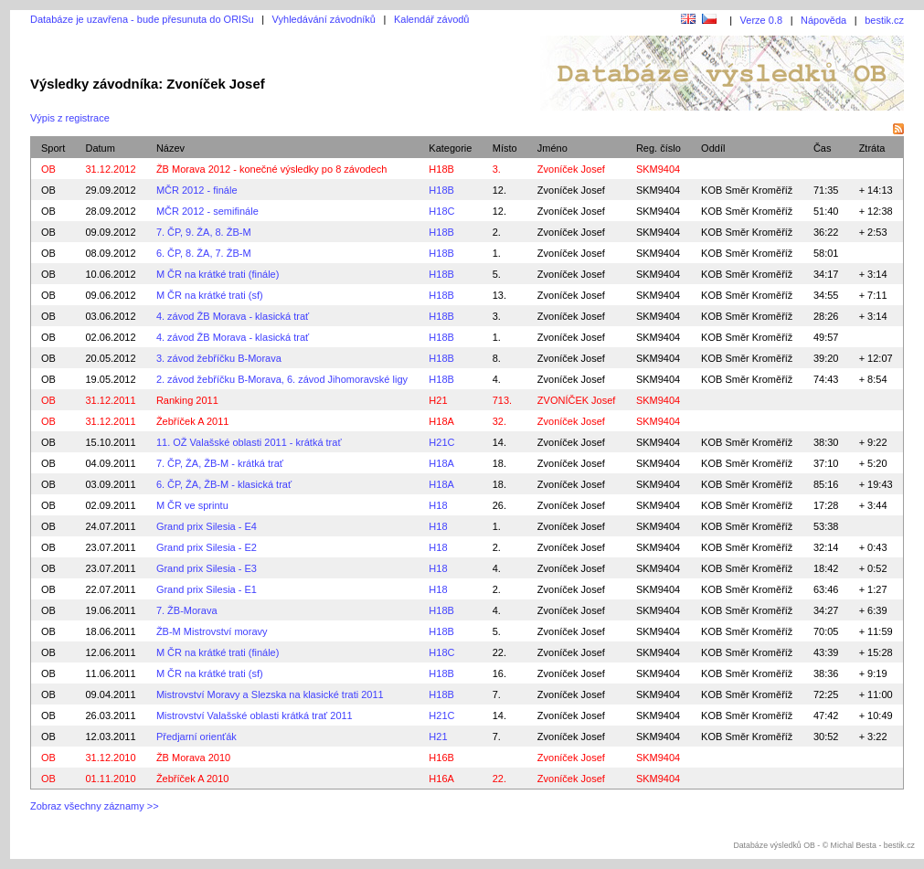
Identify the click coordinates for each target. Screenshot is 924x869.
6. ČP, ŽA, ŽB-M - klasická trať (224, 484)
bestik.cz (884, 20)
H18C (441, 211)
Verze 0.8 (761, 20)
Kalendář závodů (432, 19)
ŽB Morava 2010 (193, 757)
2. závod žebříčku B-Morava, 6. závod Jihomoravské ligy (282, 379)
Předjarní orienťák (196, 736)
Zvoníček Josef (571, 190)
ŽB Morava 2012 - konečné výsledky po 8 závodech (272, 169)
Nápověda (823, 20)
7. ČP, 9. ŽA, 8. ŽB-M (203, 232)
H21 (438, 400)
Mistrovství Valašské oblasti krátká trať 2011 (254, 715)
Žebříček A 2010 (192, 778)
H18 (438, 505)
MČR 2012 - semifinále (207, 211)
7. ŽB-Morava (187, 610)
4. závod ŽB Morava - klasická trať (232, 316)
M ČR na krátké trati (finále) (217, 274)
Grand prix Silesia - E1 (206, 589)
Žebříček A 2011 (192, 421)
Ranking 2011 (187, 400)
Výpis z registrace (70, 117)
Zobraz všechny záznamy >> (94, 805)
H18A (441, 421)
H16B (441, 757)
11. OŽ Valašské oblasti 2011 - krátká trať (249, 442)
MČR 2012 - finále (197, 190)
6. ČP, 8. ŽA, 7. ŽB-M (203, 253)
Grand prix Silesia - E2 (206, 547)
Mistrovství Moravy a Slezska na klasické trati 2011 (270, 694)
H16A (441, 778)
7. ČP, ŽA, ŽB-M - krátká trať (219, 463)
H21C (441, 442)
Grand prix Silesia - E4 (206, 526)
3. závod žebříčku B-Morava (218, 358)
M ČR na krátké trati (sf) (209, 295)
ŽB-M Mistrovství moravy (212, 631)
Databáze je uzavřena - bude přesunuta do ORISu (142, 19)
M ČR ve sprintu (192, 505)
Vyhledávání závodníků (324, 19)
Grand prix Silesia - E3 (206, 568)
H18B (441, 169)
